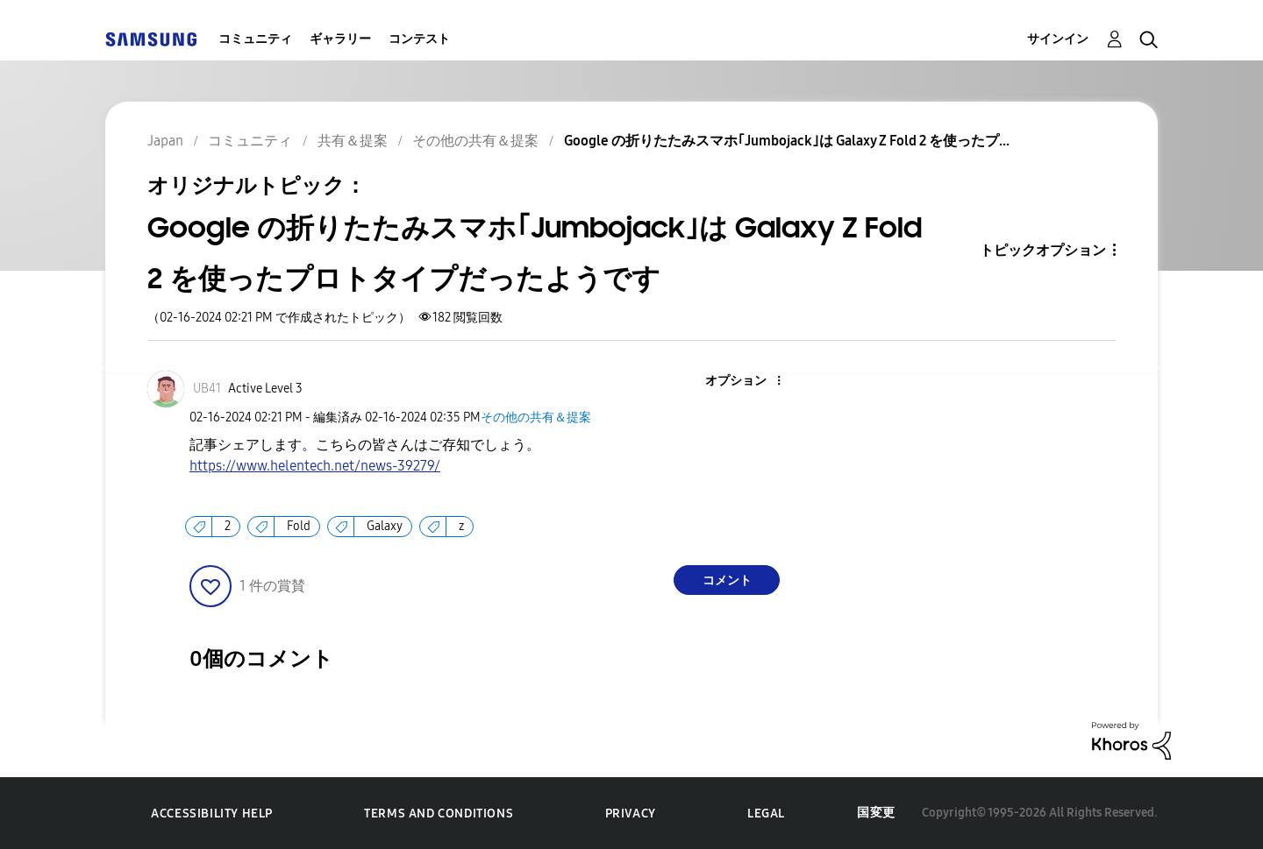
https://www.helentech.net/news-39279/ (314, 465)
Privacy (630, 813)
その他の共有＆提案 (536, 417)
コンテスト (419, 39)
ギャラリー (340, 39)
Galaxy (385, 526)
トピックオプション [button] (1043, 250)
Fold (298, 526)
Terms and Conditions (438, 813)
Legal (766, 813)
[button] (750, 381)
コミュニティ (255, 39)
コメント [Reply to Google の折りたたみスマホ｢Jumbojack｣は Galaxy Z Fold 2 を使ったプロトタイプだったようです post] (727, 580)
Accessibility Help (212, 813)
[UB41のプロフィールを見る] (207, 388)
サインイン (1057, 39)
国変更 (876, 812)
